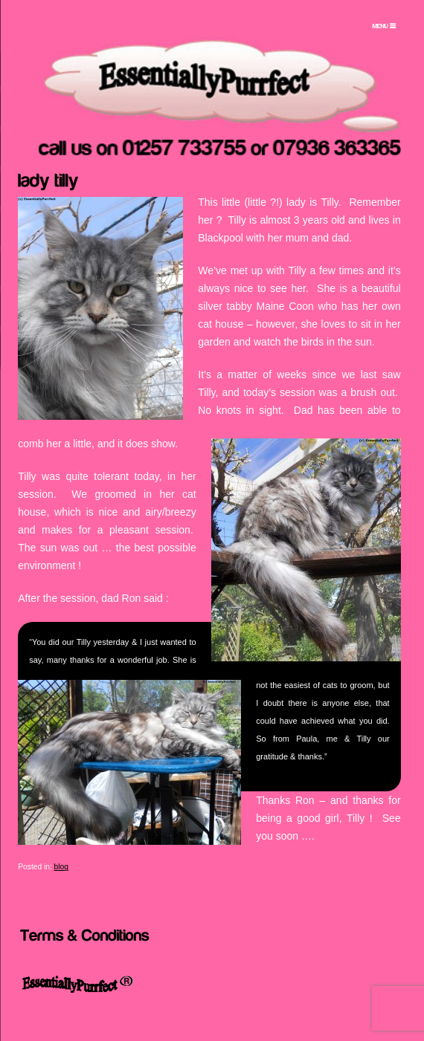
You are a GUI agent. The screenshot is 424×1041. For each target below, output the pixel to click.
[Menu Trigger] (384, 26)
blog (61, 867)
